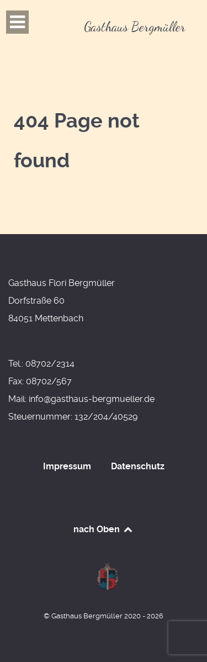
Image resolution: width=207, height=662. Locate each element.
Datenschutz (137, 466)
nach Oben (103, 529)
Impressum (67, 466)
